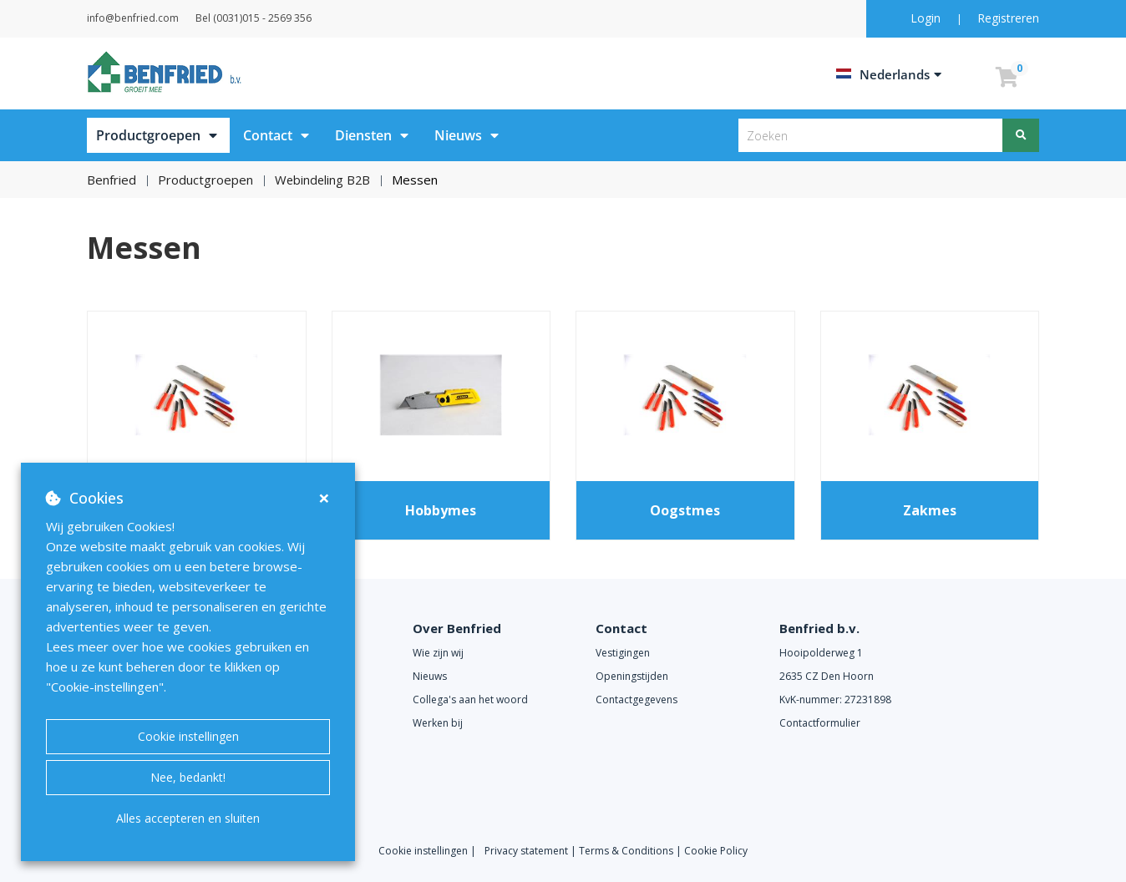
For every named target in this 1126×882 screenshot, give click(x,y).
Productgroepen (148, 135)
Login (927, 18)
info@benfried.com (154, 18)
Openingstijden (632, 676)
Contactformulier (819, 723)
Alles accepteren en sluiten (188, 818)
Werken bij (438, 723)
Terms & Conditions (626, 851)
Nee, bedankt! (188, 777)
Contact (267, 135)
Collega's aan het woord (470, 699)
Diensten (363, 135)
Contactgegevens (636, 699)
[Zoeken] (1020, 135)
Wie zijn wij (438, 653)
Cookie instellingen (188, 736)
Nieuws (458, 135)
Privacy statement (527, 851)
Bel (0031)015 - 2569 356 (295, 18)
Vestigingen (623, 653)
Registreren (1008, 18)
